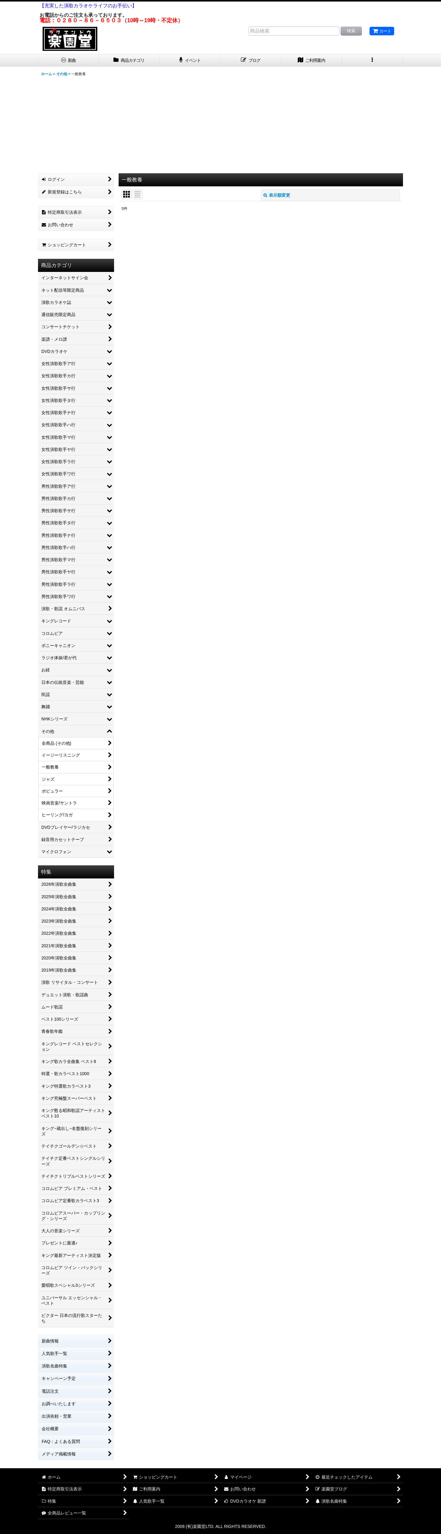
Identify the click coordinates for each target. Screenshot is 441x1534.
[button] (372, 60)
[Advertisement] (220, 124)
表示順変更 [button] (276, 195)
